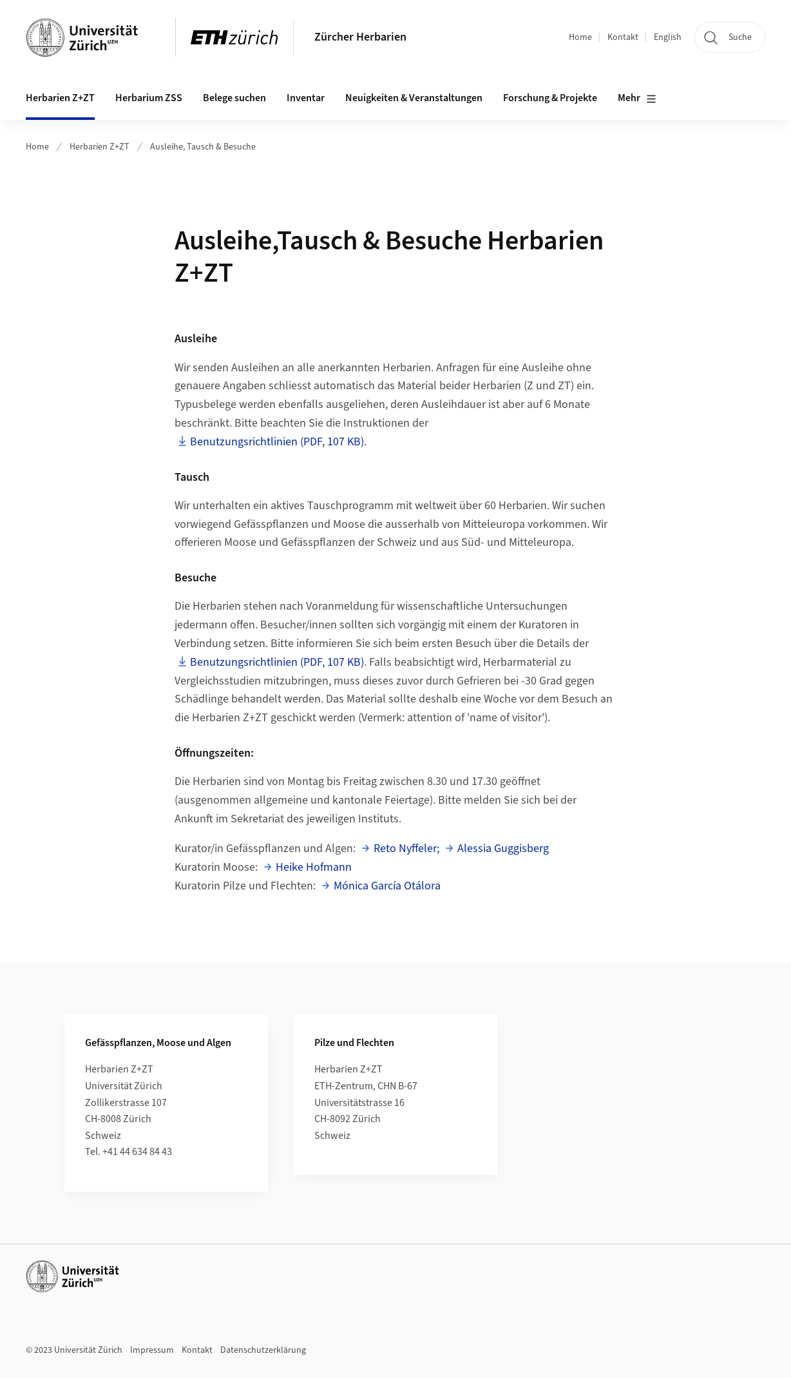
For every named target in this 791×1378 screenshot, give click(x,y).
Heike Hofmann (314, 867)
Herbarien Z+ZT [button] (60, 98)
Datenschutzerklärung (263, 1350)
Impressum (152, 1350)
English (667, 37)
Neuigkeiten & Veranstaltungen (413, 98)
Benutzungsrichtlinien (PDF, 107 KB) (277, 442)
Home (580, 37)
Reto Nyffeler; (406, 848)
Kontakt (622, 37)
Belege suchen (234, 98)
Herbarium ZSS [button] (148, 98)
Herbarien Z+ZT (99, 147)
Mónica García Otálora (387, 886)
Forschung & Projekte (550, 98)
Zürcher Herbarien (360, 37)
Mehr (637, 98)
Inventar (306, 98)
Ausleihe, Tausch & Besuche (203, 147)
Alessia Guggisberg (503, 848)
